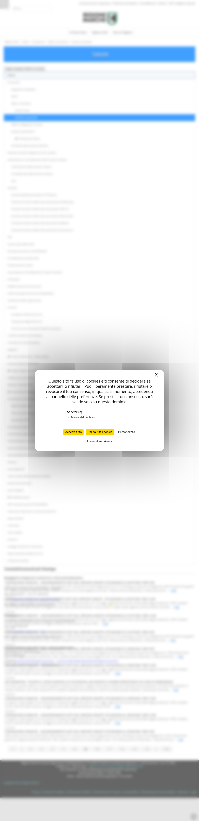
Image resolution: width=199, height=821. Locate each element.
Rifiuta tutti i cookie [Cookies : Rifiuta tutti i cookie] (99, 432)
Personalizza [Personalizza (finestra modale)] (126, 432)
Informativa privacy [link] (99, 441)
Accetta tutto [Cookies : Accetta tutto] (73, 432)
